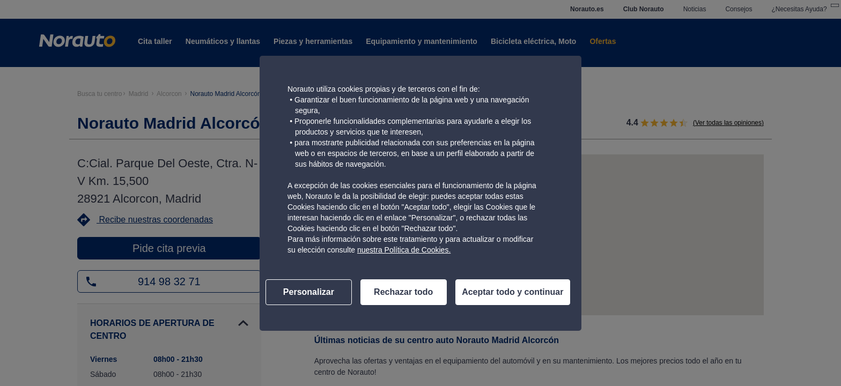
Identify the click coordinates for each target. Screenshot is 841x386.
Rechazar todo (403, 291)
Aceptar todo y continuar (512, 291)
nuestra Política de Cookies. (404, 250)
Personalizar (308, 291)
